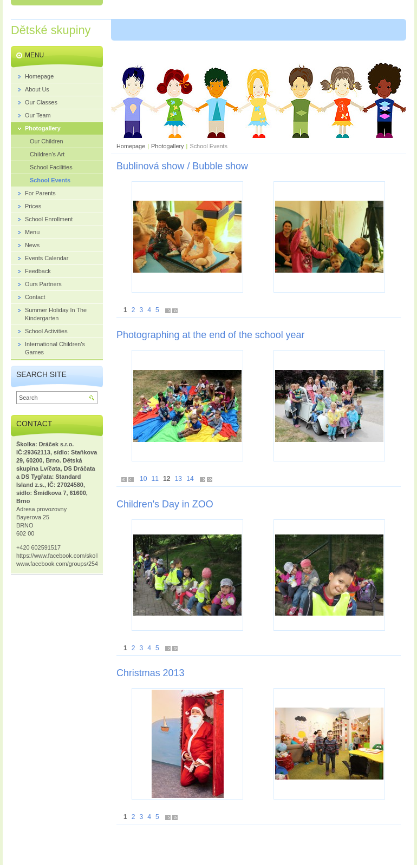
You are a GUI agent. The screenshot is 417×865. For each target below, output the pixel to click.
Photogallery (167, 146)
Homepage (130, 146)
